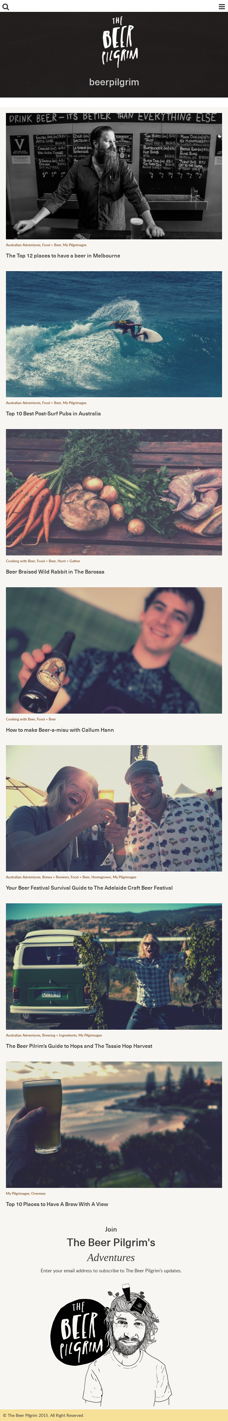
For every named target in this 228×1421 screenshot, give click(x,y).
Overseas (38, 1193)
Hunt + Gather (69, 560)
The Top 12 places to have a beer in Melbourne (63, 255)
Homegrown (101, 877)
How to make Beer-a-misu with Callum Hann (60, 730)
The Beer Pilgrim (118, 44)
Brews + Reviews (55, 877)
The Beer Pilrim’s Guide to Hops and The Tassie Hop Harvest (79, 1046)
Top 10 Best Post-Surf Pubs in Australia (53, 413)
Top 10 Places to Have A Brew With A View (57, 1204)
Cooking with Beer (20, 560)
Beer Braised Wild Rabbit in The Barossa (55, 571)
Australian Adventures (23, 244)
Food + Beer (51, 244)
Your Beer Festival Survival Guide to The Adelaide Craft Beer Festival (89, 887)
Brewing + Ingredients (59, 1035)
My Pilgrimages (74, 244)
